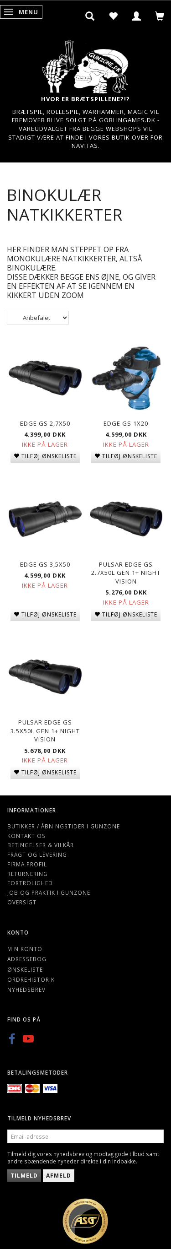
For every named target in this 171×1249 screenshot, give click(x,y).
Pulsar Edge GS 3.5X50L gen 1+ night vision (45, 730)
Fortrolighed (30, 883)
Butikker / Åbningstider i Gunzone (63, 826)
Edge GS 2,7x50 (45, 423)
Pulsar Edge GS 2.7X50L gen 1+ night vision (126, 572)
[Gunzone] (85, 64)
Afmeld (58, 1175)
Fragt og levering (37, 854)
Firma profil (27, 864)
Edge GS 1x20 (126, 423)
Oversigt (21, 902)
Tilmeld (24, 1175)
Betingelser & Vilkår (40, 845)
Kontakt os (26, 835)
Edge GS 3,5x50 (45, 564)
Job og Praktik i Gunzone (48, 892)
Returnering (27, 873)
